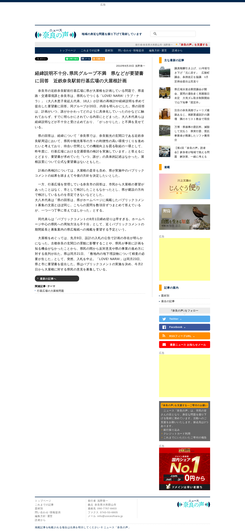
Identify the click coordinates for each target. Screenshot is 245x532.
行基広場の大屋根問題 (50, 290)
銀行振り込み (172, 429)
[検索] (177, 34)
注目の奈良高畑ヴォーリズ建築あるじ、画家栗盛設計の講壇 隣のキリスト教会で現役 (192, 114)
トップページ (68, 50)
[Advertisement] (122, 13)
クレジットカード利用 (177, 433)
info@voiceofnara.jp (110, 516)
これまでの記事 (90, 50)
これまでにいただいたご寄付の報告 (185, 437)
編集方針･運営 (158, 50)
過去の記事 (168, 301)
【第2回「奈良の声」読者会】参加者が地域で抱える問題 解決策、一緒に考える (192, 152)
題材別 (109, 50)
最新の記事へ (48, 278)
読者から (177, 50)
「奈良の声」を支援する (193, 44)
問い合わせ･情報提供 (131, 50)
